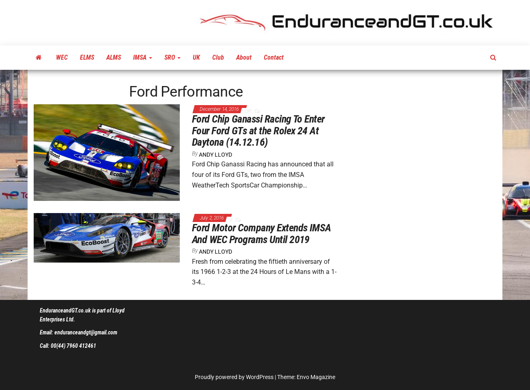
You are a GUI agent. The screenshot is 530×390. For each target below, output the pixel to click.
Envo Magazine (316, 377)
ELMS (87, 57)
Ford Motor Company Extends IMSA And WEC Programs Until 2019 (261, 234)
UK (196, 57)
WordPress (260, 377)
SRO (172, 57)
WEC (62, 57)
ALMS (113, 57)
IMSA (142, 57)
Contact (274, 57)
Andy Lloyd (215, 154)
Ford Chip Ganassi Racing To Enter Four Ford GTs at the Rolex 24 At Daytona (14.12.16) (258, 130)
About (244, 57)
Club (218, 57)
